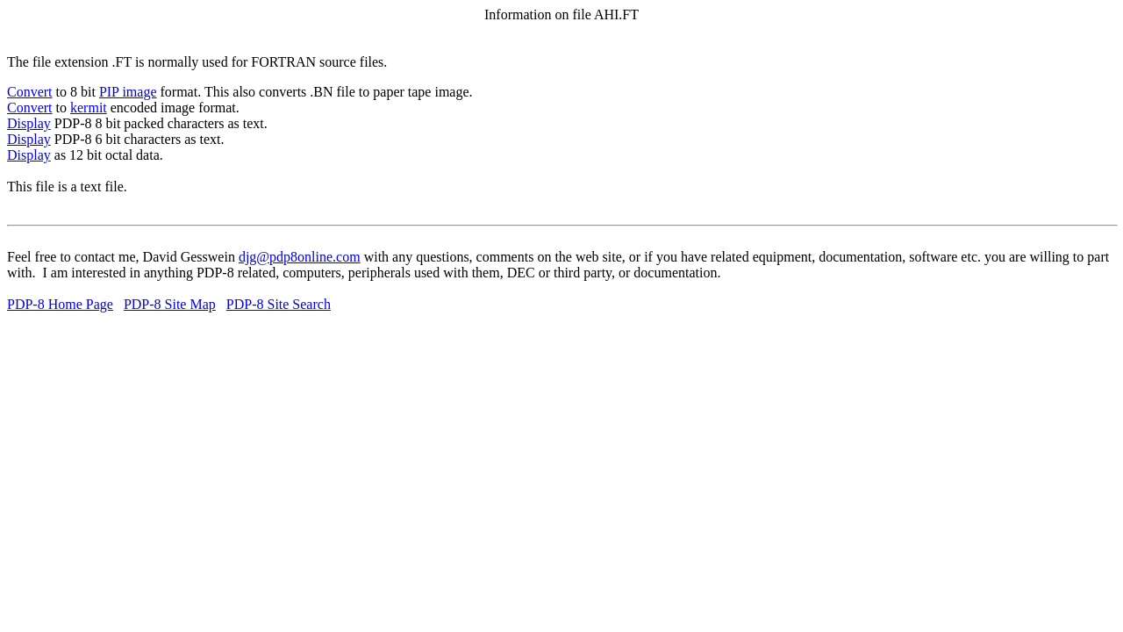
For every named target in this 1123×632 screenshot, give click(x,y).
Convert (30, 91)
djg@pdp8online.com (300, 256)
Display (29, 123)
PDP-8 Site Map (170, 304)
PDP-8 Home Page (60, 304)
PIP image (128, 91)
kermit (88, 107)
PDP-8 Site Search (278, 304)
